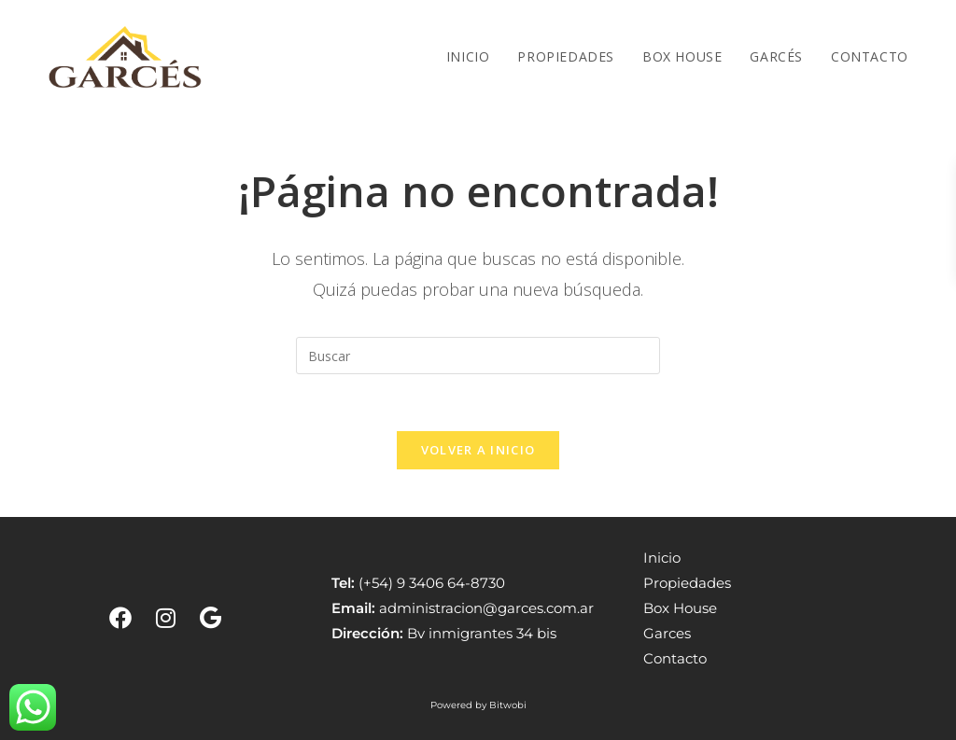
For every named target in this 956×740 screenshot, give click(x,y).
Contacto (675, 658)
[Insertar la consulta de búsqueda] (478, 355)
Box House (680, 608)
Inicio (662, 557)
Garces (667, 633)
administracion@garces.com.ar (486, 608)
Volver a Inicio (478, 449)
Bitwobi (508, 705)
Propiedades (687, 583)
